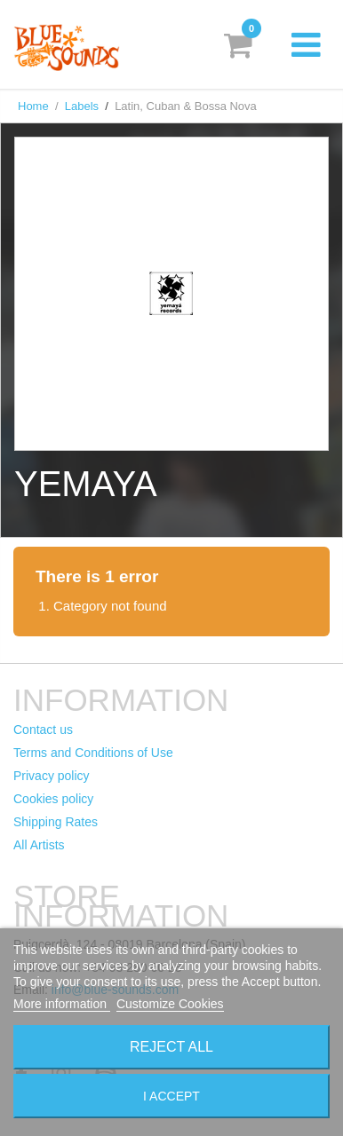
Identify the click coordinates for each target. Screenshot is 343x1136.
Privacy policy (51, 776)
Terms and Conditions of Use (93, 753)
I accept (171, 1096)
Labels (82, 106)
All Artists (39, 845)
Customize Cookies (170, 1004)
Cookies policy (53, 799)
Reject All (171, 1046)
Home (33, 106)
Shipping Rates (55, 822)
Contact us (43, 729)
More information (61, 1004)
